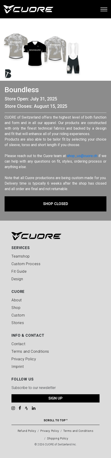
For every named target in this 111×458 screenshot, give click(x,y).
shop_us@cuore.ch (82, 156)
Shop (15, 307)
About (16, 300)
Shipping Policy (57, 438)
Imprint (17, 366)
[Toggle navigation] (104, 9)
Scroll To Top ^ (55, 420)
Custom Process (25, 264)
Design (17, 279)
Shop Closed (55, 204)
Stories (17, 323)
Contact (18, 344)
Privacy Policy (23, 359)
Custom (18, 315)
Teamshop (20, 256)
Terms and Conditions (30, 351)
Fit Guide (19, 271)
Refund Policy (27, 431)
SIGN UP (55, 398)
